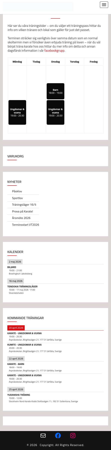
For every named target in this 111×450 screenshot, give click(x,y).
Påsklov (17, 191)
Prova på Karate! (22, 211)
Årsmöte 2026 (21, 218)
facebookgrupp (54, 51)
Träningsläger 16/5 (24, 204)
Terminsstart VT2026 (25, 224)
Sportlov (17, 198)
